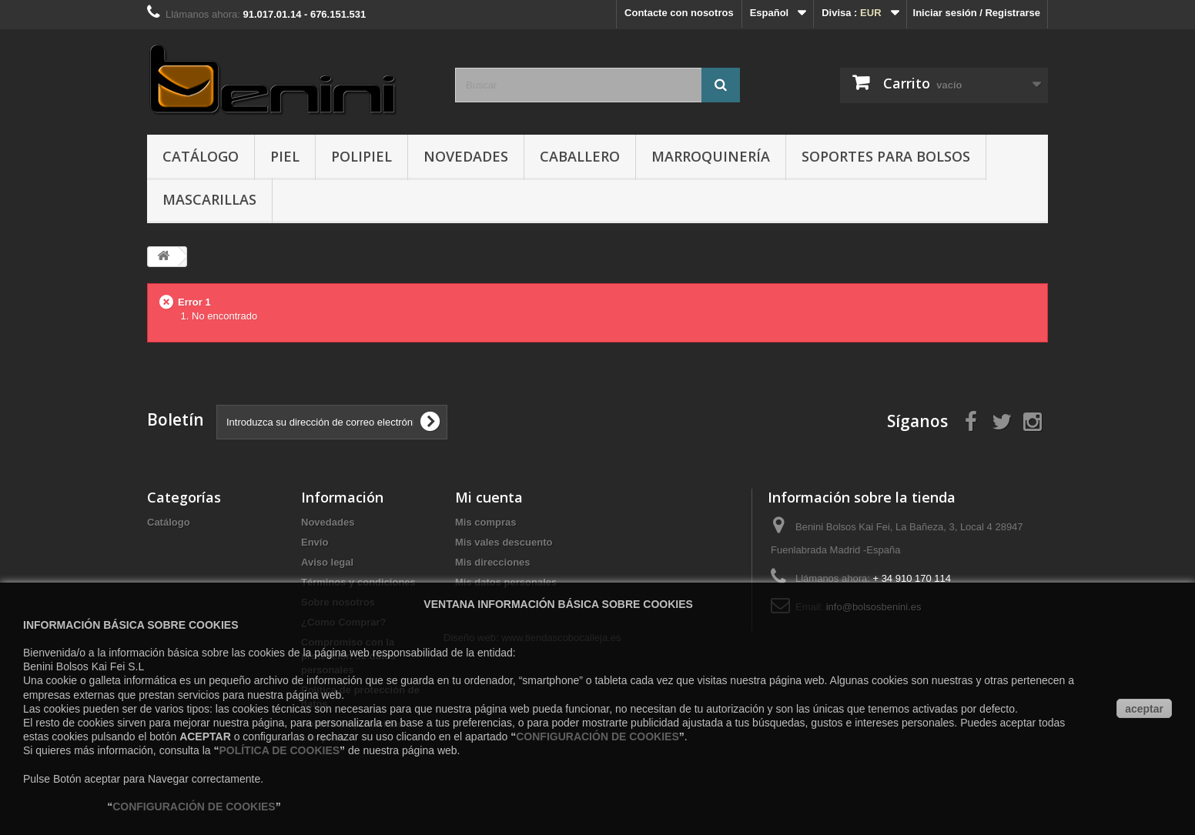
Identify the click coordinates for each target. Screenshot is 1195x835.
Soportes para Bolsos (886, 156)
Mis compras (485, 522)
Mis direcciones (493, 562)
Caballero (580, 156)
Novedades (465, 156)
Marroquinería (710, 156)
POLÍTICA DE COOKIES (279, 750)
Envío (314, 542)
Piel (285, 156)
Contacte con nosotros (679, 12)
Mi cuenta (489, 497)
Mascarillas (209, 199)
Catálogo (200, 156)
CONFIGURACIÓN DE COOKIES (597, 736)
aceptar (1144, 709)
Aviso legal (327, 562)
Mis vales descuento (503, 542)
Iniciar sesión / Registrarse (976, 12)
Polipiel (361, 156)
